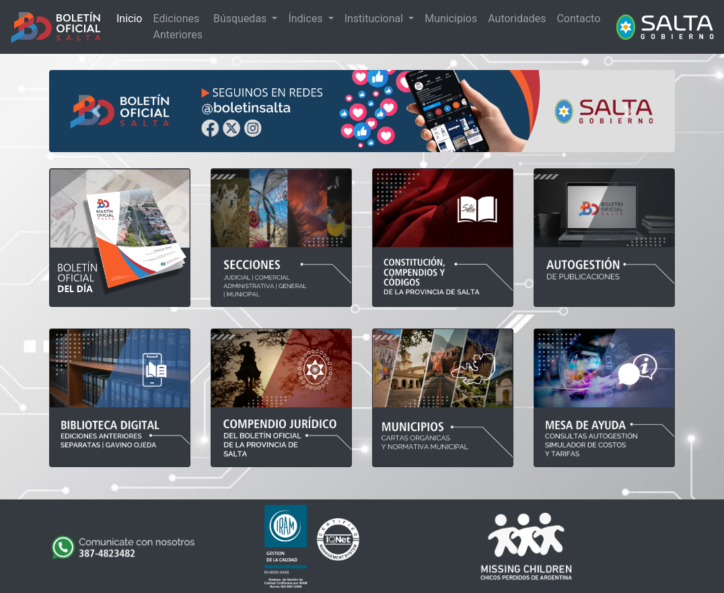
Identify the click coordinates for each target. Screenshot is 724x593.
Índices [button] (306, 18)
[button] (96, 111)
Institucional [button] (375, 18)
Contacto (578, 18)
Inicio (129, 18)
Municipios (451, 18)
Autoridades (517, 18)
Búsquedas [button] (241, 18)
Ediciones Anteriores (177, 26)
